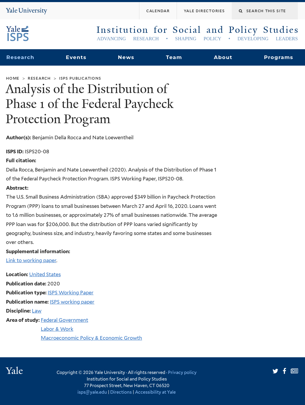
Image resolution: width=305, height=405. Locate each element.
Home (12, 78)
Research (20, 57)
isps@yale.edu (92, 392)
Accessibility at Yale (155, 392)
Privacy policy (182, 372)
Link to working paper (31, 260)
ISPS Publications (80, 78)
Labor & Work (57, 329)
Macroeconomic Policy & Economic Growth (91, 338)
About (223, 57)
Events (76, 57)
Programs (278, 57)
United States (45, 274)
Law (36, 311)
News (126, 57)
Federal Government (64, 320)
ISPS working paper (72, 302)
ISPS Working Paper (71, 293)
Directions (121, 392)
